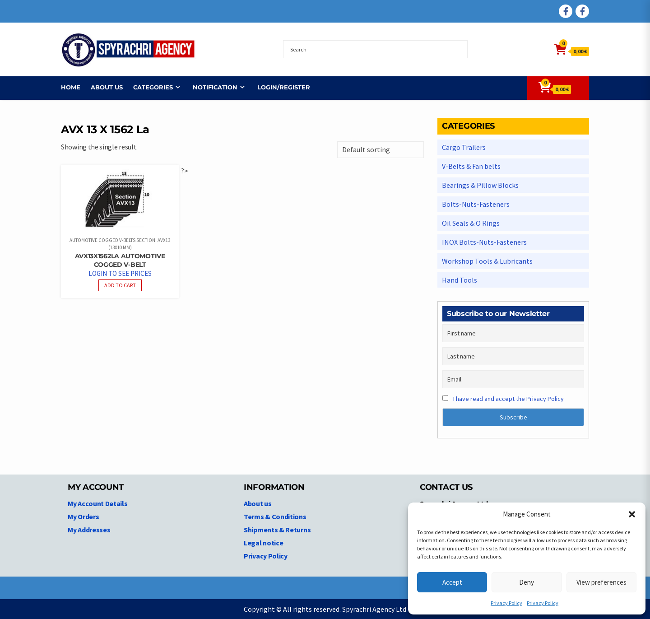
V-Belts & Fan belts (471, 166)
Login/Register (283, 87)
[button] (631, 514)
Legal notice (263, 542)
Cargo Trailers (464, 147)
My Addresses (89, 529)
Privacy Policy (506, 603)
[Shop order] (380, 149)
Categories (153, 87)
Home (70, 87)
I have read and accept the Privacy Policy (508, 399)
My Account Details (98, 503)
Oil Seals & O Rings (471, 223)
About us (107, 87)
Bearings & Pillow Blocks (480, 185)
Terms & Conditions (275, 516)
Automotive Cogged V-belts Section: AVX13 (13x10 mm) (120, 244)
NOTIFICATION (215, 87)
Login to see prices (120, 273)
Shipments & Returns (277, 529)
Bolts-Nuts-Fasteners (476, 204)
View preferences (601, 582)
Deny (526, 582)
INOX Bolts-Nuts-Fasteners (484, 242)
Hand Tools (459, 279)
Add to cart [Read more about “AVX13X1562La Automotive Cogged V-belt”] (120, 285)
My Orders (83, 516)
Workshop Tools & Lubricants (487, 260)
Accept (452, 582)
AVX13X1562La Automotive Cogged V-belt (120, 260)
